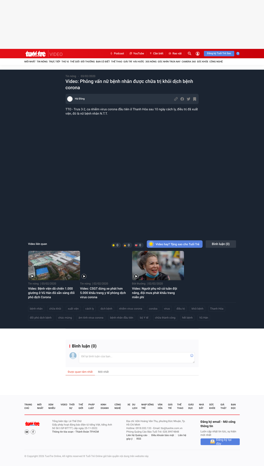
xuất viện (73, 308)
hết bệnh (187, 317)
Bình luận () (221, 244)
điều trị (181, 308)
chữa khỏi (55, 308)
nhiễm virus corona (130, 308)
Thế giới (75, 61)
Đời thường (88, 61)
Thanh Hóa (216, 308)
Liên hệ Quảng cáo (136, 435)
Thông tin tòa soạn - (63, 431)
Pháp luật (91, 406)
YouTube (136, 54)
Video (64, 404)
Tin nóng (42, 61)
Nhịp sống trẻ (147, 406)
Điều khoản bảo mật (162, 435)
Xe (129, 404)
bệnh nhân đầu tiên (121, 317)
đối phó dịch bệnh (41, 317)
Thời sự (72, 406)
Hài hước (138, 61)
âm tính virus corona (90, 317)
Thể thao (116, 61)
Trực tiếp (54, 61)
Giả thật (223, 406)
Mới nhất (30, 61)
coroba (153, 308)
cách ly (89, 308)
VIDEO (56, 54)
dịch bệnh (107, 308)
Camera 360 (189, 61)
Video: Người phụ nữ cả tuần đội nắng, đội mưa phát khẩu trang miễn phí (154, 293)
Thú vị (65, 61)
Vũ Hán (203, 317)
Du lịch (134, 406)
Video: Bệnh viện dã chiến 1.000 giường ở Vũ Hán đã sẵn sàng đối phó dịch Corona (51, 293)
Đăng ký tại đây (224, 441)
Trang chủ (28, 406)
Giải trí (127, 61)
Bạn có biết (103, 61)
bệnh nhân (36, 308)
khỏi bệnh (197, 308)
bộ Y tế (144, 317)
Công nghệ (216, 61)
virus (167, 308)
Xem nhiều (51, 406)
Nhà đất (201, 406)
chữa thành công (165, 317)
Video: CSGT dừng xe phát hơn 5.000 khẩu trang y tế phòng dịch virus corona (103, 293)
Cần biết (156, 54)
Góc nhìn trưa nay (169, 61)
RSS (138, 438)
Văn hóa (160, 406)
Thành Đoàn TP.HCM (87, 431)
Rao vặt (175, 54)
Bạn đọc (233, 406)
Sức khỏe (202, 61)
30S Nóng (151, 61)
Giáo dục (191, 406)
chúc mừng (65, 317)
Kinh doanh (105, 406)
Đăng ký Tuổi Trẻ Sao (219, 53)
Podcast (117, 54)
